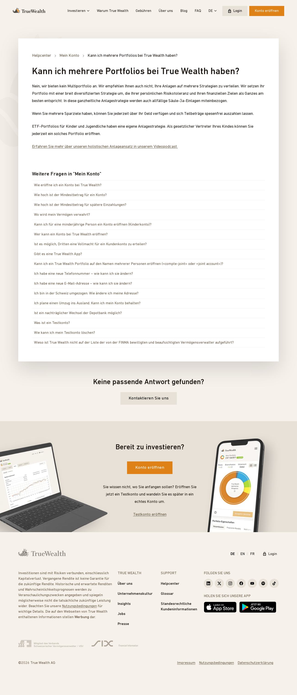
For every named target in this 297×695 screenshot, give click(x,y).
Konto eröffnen (267, 11)
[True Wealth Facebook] (241, 583)
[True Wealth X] (219, 583)
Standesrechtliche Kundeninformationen (179, 606)
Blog (183, 11)
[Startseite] (29, 11)
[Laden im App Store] (220, 607)
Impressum (186, 663)
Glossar (167, 594)
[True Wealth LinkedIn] (208, 583)
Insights (124, 604)
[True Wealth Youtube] (252, 583)
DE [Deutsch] (233, 554)
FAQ (198, 11)
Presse (123, 624)
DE (212, 11)
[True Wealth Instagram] (230, 583)
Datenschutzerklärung (255, 663)
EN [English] (242, 554)
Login (235, 11)
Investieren (78, 11)
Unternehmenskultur (135, 594)
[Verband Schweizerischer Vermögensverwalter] (50, 643)
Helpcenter (170, 584)
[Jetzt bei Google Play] (257, 607)
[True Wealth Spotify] (263, 583)
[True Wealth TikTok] (274, 583)
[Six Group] (115, 644)
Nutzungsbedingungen (79, 606)
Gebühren (143, 11)
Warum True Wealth (112, 11)
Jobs (121, 614)
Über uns (166, 11)
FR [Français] (252, 554)
